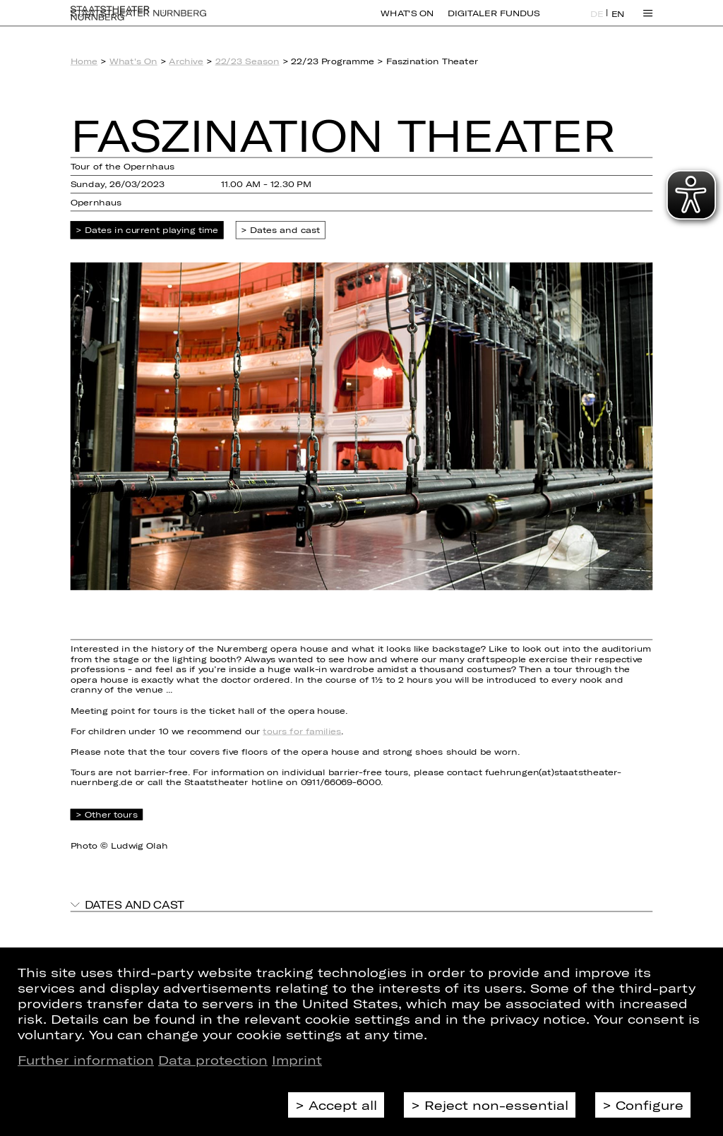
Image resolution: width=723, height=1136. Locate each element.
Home (84, 61)
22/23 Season (247, 61)
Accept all (343, 1105)
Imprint (297, 1060)
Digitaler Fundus (493, 21)
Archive (186, 61)
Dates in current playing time (152, 230)
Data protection (213, 1060)
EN (618, 22)
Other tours (111, 814)
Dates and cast (285, 230)
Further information (86, 1060)
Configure (649, 1105)
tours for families (302, 731)
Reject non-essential (496, 1105)
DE (597, 22)
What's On (407, 21)
